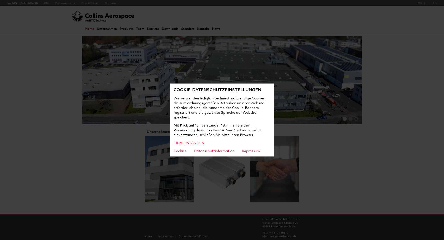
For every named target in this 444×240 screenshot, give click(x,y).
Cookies (180, 150)
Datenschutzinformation (214, 150)
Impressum (251, 150)
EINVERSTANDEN (189, 142)
